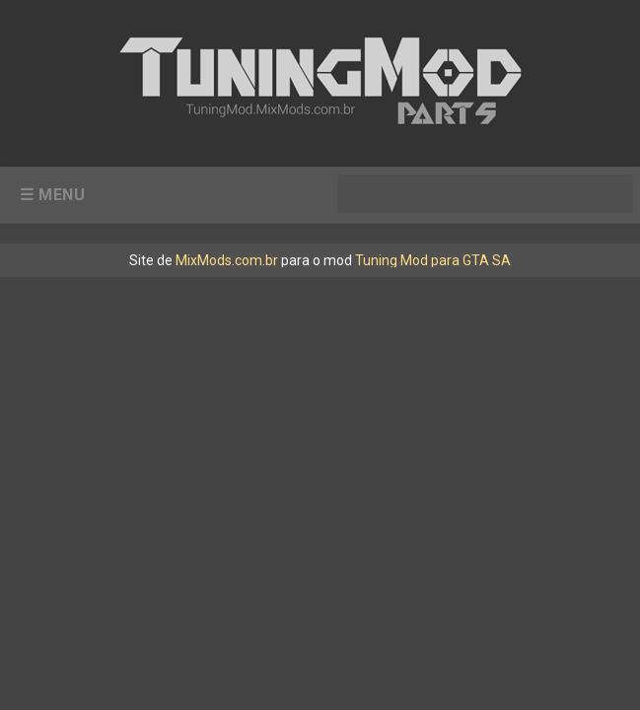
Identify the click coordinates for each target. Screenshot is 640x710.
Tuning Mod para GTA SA (433, 260)
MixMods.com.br (227, 260)
